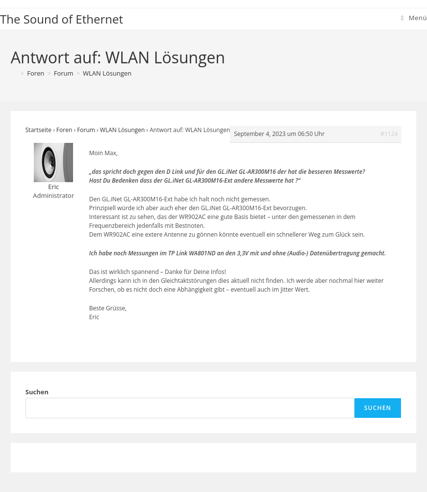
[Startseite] (14, 73)
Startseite (38, 130)
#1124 (389, 134)
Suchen (37, 391)
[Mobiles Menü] (414, 17)
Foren (64, 130)
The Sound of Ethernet (61, 19)
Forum (86, 130)
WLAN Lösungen (107, 73)
